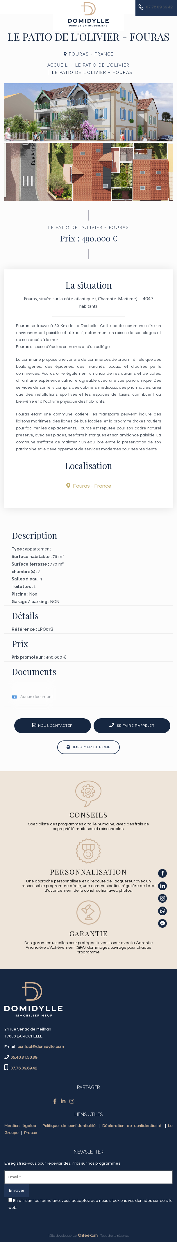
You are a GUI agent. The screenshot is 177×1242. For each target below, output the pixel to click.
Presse (30, 1133)
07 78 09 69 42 (159, 7)
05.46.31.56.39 (23, 1058)
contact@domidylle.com (40, 1047)
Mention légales (20, 1126)
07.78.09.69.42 (23, 1068)
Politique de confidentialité (69, 1126)
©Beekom (88, 1236)
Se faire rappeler (132, 725)
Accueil (57, 65)
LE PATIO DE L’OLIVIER (102, 65)
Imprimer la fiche (88, 747)
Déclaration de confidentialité (131, 1126)
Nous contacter (52, 725)
